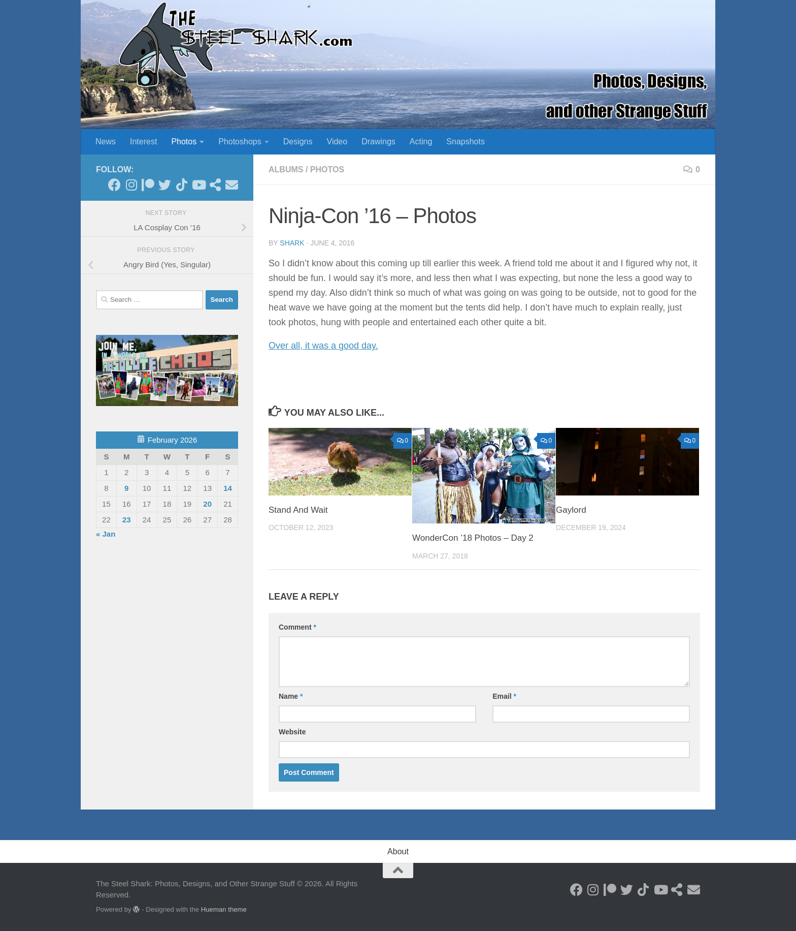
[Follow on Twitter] (164, 184)
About (398, 851)
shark (292, 243)
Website (292, 732)
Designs (298, 141)
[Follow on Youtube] (198, 184)
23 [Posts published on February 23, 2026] (126, 519)
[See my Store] (215, 184)
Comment (297, 627)
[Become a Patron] (148, 184)
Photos (183, 141)
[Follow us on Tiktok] (181, 184)
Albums (286, 169)
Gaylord (571, 510)
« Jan (105, 534)
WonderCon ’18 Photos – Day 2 (473, 538)
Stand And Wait (298, 510)
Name (291, 696)
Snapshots (465, 141)
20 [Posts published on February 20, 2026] (207, 504)
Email (504, 696)
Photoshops (239, 141)
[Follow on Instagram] (131, 184)
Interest (143, 141)
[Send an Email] (231, 184)
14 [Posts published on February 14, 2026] (227, 488)
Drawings (378, 141)
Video (337, 141)
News (105, 141)
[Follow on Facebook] (114, 184)
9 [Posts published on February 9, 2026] (126, 488)
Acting (421, 141)
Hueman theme (224, 909)
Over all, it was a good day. (323, 345)
